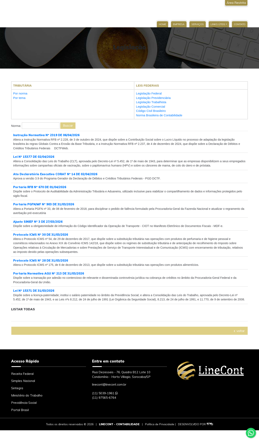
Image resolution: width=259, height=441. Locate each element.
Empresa (179, 24)
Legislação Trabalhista (151, 102)
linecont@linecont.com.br (109, 395)
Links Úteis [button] (218, 24)
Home (162, 24)
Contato (239, 24)
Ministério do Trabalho (26, 406)
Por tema (19, 98)
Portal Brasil (20, 421)
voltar (239, 341)
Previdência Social (24, 413)
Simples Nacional (23, 391)
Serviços (197, 24)
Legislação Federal (149, 93)
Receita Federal (22, 384)
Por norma (20, 93)
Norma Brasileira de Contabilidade (159, 115)
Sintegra (17, 399)
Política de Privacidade (159, 434)
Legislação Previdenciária (153, 98)
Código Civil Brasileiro (151, 110)
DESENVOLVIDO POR (192, 434)
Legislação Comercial (150, 106)
